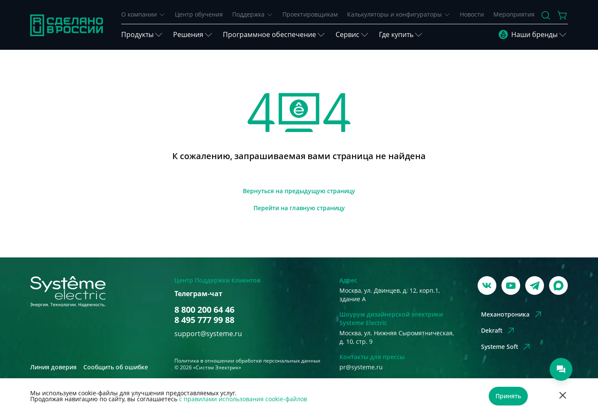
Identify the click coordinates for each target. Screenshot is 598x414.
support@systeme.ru (208, 333)
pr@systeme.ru (361, 367)
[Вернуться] (299, 191)
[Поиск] (546, 15)
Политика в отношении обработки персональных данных (247, 360)
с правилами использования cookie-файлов (243, 399)
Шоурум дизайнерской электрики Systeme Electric (391, 318)
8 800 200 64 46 (204, 310)
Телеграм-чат (198, 294)
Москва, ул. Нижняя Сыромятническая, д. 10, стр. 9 (396, 337)
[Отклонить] (563, 396)
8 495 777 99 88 (204, 320)
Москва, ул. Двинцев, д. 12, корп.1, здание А (389, 294)
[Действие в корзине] (563, 15)
